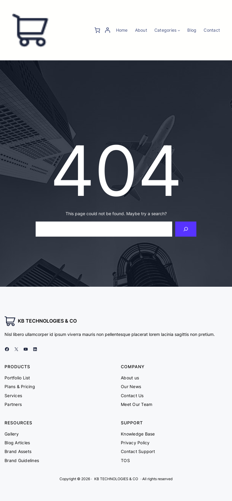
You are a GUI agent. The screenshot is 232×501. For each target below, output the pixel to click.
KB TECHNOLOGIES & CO (47, 321)
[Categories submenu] (179, 30)
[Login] (107, 30)
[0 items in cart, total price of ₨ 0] (97, 30)
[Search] (186, 229)
